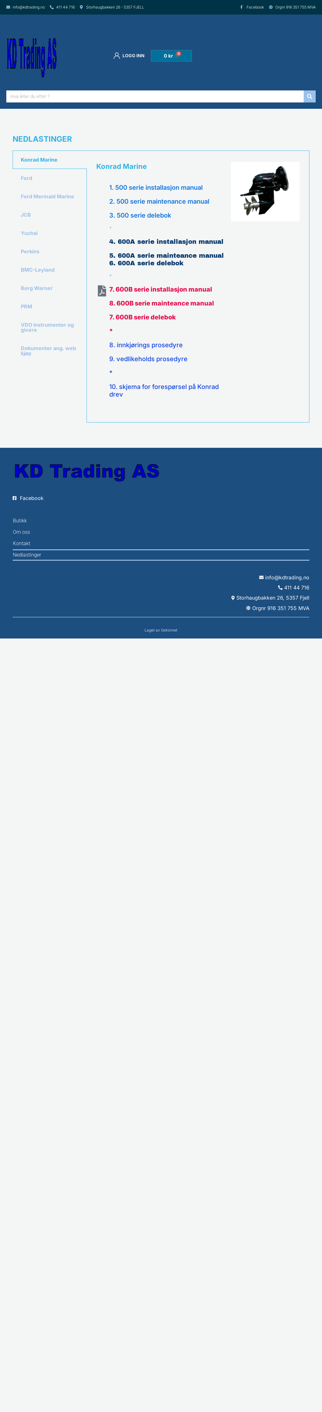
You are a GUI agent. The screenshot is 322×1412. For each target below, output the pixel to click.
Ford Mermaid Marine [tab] (47, 196)
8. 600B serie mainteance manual (161, 303)
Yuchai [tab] (29, 233)
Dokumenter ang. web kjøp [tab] (48, 350)
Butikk (20, 521)
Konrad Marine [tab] (39, 160)
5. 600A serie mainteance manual (166, 255)
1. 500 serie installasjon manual (156, 187)
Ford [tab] (26, 178)
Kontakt (21, 543)
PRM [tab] (26, 306)
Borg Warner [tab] (37, 288)
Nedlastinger (27, 555)
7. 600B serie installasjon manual (160, 289)
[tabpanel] (198, 286)
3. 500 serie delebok (140, 215)
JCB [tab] (26, 215)
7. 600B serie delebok (142, 317)
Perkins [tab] (30, 251)
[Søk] (310, 96)
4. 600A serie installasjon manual (166, 241)
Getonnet (169, 630)
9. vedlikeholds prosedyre (148, 359)
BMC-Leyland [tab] (38, 270)
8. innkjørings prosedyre (146, 345)
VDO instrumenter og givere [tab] (47, 327)
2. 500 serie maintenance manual (159, 201)
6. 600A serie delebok (146, 263)
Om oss (21, 532)
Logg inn (129, 55)
